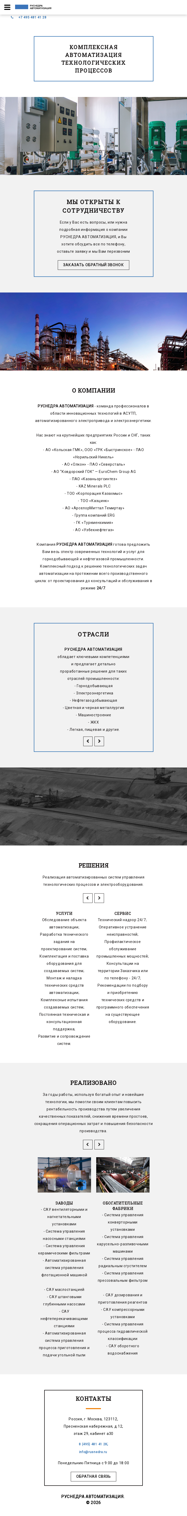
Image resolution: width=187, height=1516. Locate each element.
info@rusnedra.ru (93, 1452)
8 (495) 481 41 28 (93, 1444)
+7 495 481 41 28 (32, 17)
